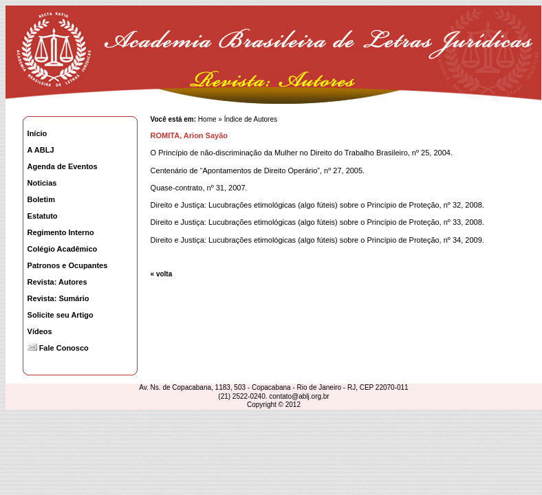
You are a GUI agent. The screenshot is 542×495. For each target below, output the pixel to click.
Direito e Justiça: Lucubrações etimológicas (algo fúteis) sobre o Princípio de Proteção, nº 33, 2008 (316, 222)
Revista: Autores (57, 282)
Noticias (42, 183)
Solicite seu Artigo (61, 315)
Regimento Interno (61, 232)
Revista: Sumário (58, 298)
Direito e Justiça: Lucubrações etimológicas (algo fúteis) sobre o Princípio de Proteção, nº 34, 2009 (316, 240)
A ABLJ (41, 150)
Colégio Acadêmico (63, 249)
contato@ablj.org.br (299, 396)
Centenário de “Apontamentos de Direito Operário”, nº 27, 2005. (258, 170)
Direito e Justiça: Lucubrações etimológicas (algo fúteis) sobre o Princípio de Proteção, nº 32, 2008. (317, 205)
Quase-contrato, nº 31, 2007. (199, 188)
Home (206, 119)
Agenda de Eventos (63, 166)
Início (37, 133)
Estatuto (43, 216)
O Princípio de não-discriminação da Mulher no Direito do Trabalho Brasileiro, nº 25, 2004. (302, 152)
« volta (162, 274)
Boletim (41, 199)
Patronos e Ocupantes (68, 265)
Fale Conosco (58, 348)
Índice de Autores (250, 119)
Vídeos (40, 331)
